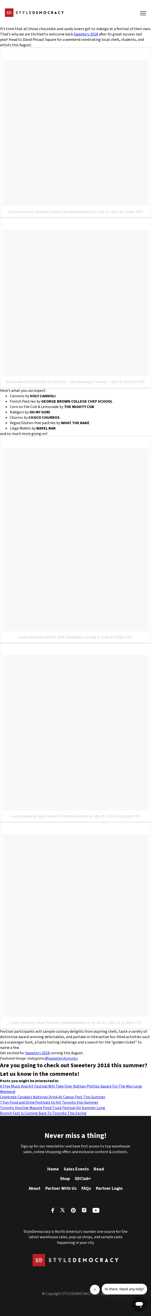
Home (53, 1169)
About (34, 1188)
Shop (65, 1179)
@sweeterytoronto (61, 1058)
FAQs (86, 1188)
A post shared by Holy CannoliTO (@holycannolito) (49, 816)
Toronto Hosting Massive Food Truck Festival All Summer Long (52, 1108)
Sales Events (76, 1169)
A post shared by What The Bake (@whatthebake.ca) (49, 1023)
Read (99, 1169)
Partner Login (109, 1188)
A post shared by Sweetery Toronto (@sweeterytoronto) (50, 212)
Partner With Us (60, 1188)
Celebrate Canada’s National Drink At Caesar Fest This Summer (52, 1097)
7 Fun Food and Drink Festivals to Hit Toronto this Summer (49, 1102)
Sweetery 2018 (86, 34)
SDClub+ (83, 1179)
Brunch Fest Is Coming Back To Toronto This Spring (43, 1113)
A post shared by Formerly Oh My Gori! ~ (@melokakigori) (50, 382)
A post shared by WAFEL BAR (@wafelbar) (51, 637)
